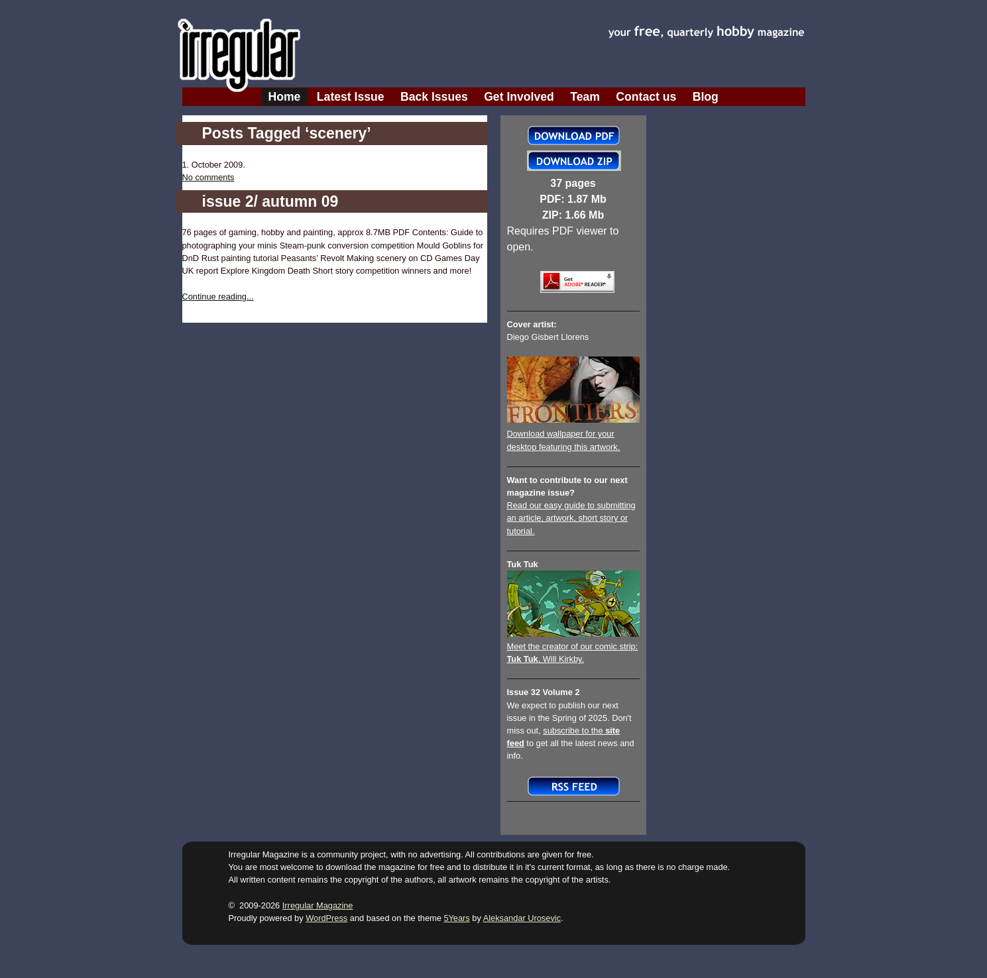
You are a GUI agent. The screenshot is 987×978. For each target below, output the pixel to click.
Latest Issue (350, 96)
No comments (208, 177)
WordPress (326, 918)
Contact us (646, 96)
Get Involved (519, 96)
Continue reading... (218, 296)
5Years (456, 918)
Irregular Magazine (317, 905)
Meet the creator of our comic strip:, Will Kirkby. (573, 646)
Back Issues (434, 96)
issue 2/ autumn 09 (270, 201)
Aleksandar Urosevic (522, 918)
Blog (706, 96)
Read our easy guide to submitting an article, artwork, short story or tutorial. (571, 517)
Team (585, 96)
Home (284, 96)
